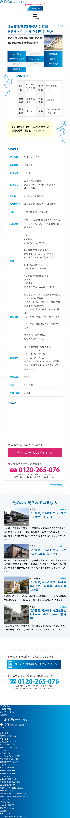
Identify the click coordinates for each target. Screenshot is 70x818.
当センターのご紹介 (7, 744)
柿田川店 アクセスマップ (9, 747)
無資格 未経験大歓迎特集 (9, 759)
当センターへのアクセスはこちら (34, 696)
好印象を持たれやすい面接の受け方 (13, 793)
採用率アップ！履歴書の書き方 (11, 788)
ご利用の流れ (5, 706)
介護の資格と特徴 (6, 790)
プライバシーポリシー (8, 712)
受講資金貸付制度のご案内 (10, 782)
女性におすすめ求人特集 (9, 762)
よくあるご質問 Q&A (7, 805)
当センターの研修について (10, 767)
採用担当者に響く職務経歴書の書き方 (14, 796)
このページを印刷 (56, 25)
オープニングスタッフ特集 (10, 756)
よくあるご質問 (6, 709)
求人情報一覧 (5, 753)
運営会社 (3, 714)
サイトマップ (5, 813)
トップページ (5, 730)
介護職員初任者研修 (7, 770)
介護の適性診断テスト (8, 779)
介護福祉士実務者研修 (8, 773)
